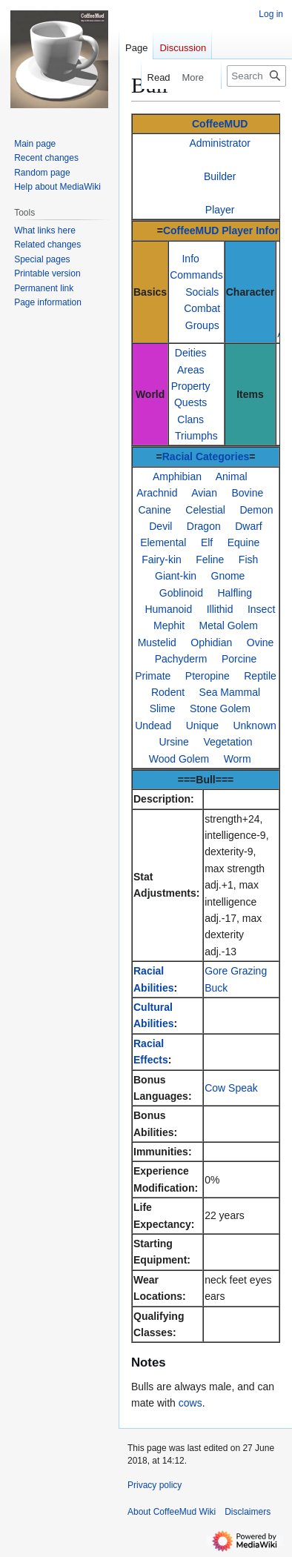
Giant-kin (175, 576)
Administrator (219, 143)
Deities (191, 353)
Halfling (234, 593)
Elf (207, 542)
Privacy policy (154, 1485)
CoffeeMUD (220, 124)
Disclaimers (248, 1512)
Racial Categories (206, 456)
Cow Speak (231, 1088)
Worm (237, 759)
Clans (190, 419)
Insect (261, 609)
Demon (256, 510)
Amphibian (177, 476)
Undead (153, 725)
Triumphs (196, 436)
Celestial (205, 510)
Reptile (260, 676)
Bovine (247, 493)
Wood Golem (179, 759)
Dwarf (248, 526)
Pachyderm (181, 659)
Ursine (173, 742)
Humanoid (168, 609)
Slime (163, 708)
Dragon (204, 526)
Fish (248, 559)
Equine (244, 542)
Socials (202, 292)
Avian (204, 493)
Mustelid (157, 642)
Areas (191, 370)
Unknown (254, 725)
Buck (216, 988)
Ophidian (211, 642)
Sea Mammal (229, 692)
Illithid (220, 609)
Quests (190, 402)
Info (190, 259)
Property (190, 386)
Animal (232, 476)
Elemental (163, 542)
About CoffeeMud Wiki (171, 1512)
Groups (202, 325)
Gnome (228, 576)
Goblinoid (181, 593)
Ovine (260, 642)
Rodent (168, 692)
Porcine (239, 659)
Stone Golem (220, 708)
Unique (202, 725)
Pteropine (207, 676)
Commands (196, 275)
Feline (210, 559)
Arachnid (156, 493)
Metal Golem (228, 625)
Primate (152, 676)
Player (220, 210)
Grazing (248, 971)
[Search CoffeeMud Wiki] (256, 76)
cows (190, 1403)
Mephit (169, 625)
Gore (216, 971)
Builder (220, 176)
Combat (202, 308)
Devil (160, 526)
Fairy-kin (162, 559)
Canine (154, 510)
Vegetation (227, 742)
